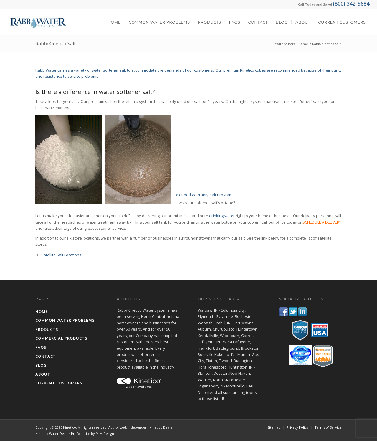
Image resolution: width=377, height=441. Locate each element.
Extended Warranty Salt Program (203, 194)
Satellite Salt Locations (61, 254)
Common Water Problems (65, 320)
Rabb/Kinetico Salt (55, 43)
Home (41, 311)
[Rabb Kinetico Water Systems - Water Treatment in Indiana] (38, 22)
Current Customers (58, 383)
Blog (41, 365)
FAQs (41, 347)
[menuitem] (114, 22)
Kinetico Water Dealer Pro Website (62, 433)
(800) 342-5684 (351, 3)
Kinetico (155, 427)
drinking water (222, 215)
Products (46, 329)
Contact (45, 356)
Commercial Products (61, 338)
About (42, 374)
